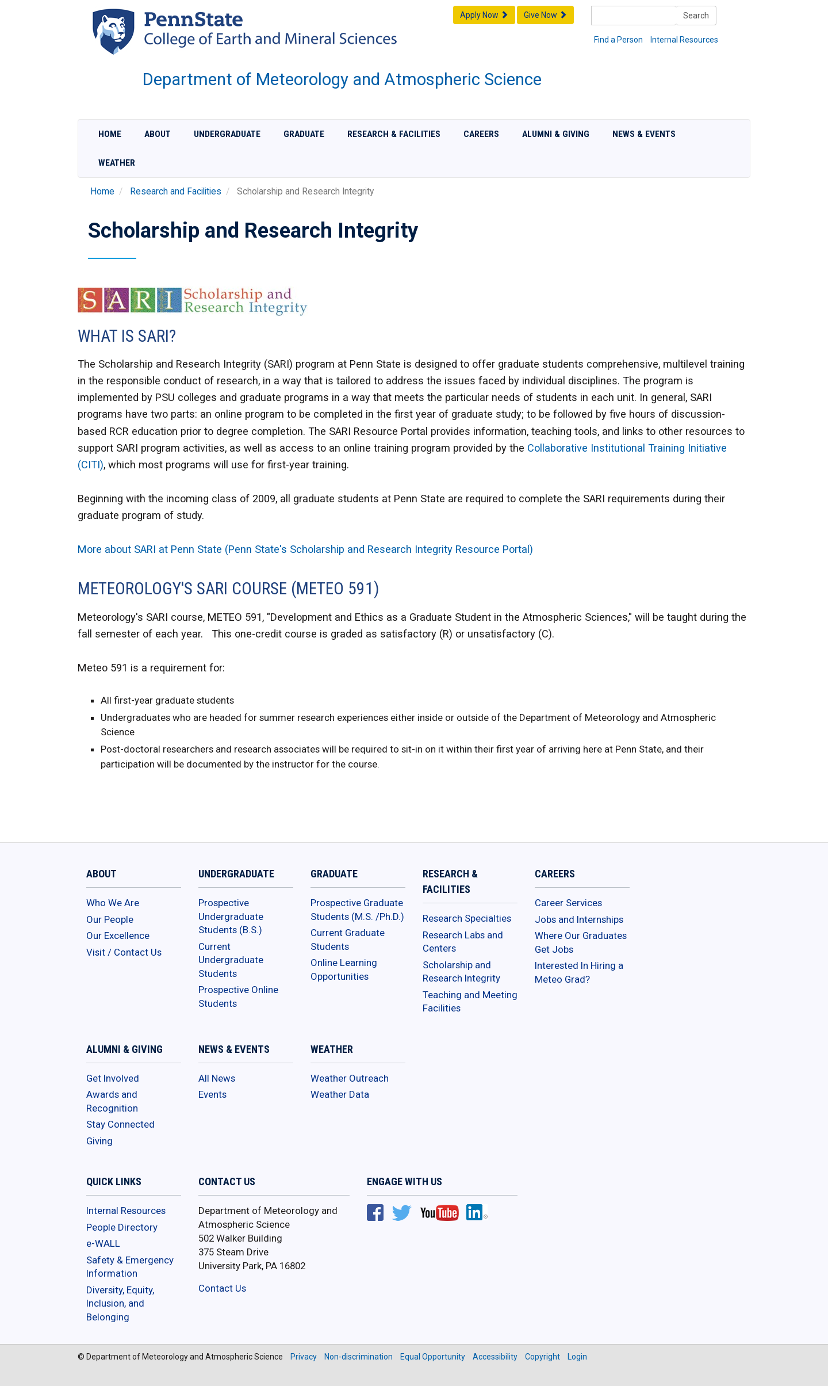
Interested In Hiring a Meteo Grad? (579, 972)
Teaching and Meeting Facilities (470, 1001)
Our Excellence (118, 935)
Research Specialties (467, 918)
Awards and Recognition (112, 1101)
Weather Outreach (349, 1078)
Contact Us (222, 1288)
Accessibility (495, 1356)
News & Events (644, 134)
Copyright (542, 1356)
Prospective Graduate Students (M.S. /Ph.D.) (357, 909)
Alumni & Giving (555, 134)
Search (696, 15)
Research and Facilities (175, 191)
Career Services (568, 902)
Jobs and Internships (579, 919)
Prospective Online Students (238, 996)
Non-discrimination (358, 1356)
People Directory (122, 1227)
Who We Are (112, 902)
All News (216, 1078)
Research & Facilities (393, 134)
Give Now (545, 15)
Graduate (303, 134)
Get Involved (112, 1078)
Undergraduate (227, 134)
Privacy (303, 1356)
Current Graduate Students (347, 939)
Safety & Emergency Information (130, 1267)
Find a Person (618, 39)
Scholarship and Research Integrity (461, 971)
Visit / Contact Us (124, 952)
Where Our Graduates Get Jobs (581, 942)
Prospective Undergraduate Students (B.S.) (230, 916)
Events (212, 1094)
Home (109, 134)
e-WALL (103, 1243)
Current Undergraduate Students (230, 960)
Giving (99, 1141)
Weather (116, 163)
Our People (109, 919)
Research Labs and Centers (463, 941)
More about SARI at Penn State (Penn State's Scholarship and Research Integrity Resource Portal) (305, 549)
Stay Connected (120, 1124)
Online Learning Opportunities (343, 969)
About (157, 134)
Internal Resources (684, 39)
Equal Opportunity (432, 1356)
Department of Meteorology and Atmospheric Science (342, 79)
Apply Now (484, 15)
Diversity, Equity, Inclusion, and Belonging (120, 1303)
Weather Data (339, 1094)
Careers (481, 134)
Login (577, 1356)
